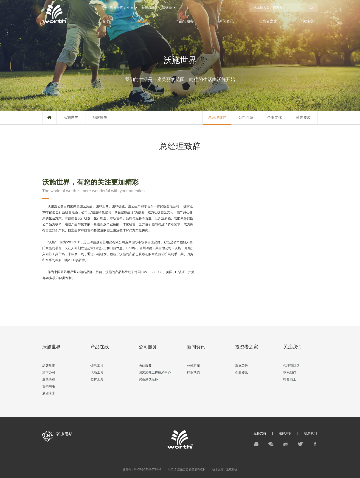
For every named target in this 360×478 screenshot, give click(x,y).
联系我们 (289, 372)
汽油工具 (96, 372)
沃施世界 (142, 21)
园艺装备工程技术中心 (155, 372)
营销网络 (48, 386)
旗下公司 (48, 372)
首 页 (106, 21)
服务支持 (259, 433)
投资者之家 (268, 21)
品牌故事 (100, 117)
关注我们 (310, 21)
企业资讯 (241, 372)
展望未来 (48, 393)
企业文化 (274, 117)
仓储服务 (145, 365)
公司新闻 (193, 365)
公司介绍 (246, 117)
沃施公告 (241, 365)
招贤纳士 (289, 379)
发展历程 (48, 379)
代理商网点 (291, 365)
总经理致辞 (217, 117)
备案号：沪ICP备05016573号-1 (142, 469)
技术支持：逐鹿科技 (224, 469)
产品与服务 (184, 21)
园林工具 (96, 379)
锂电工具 (96, 365)
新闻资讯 (226, 21)
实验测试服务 (148, 379)
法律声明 (285, 433)
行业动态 (193, 372)
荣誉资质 (303, 117)
